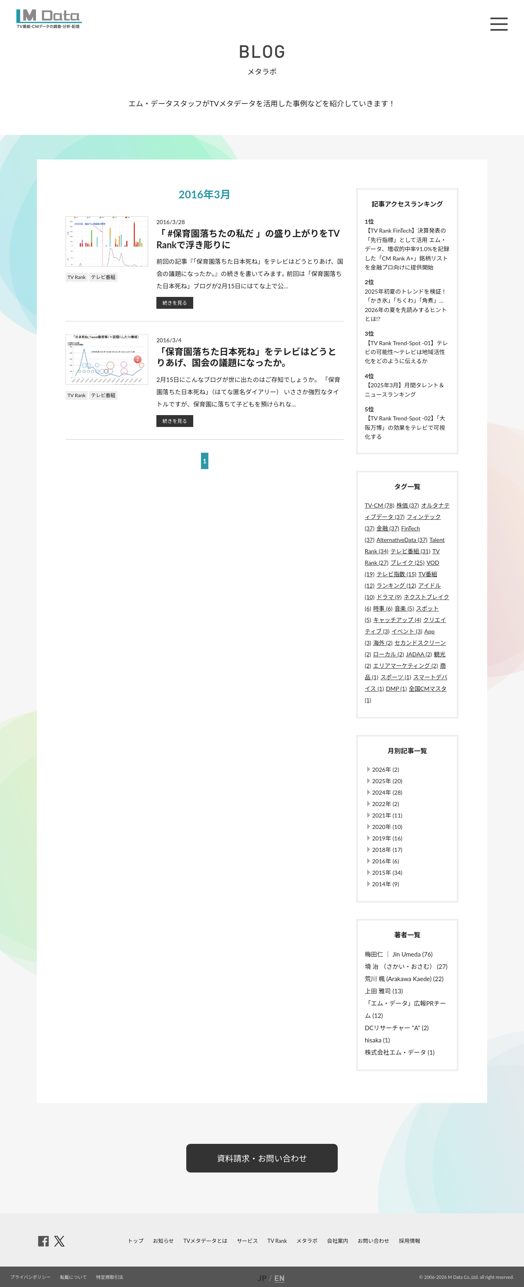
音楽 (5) (404, 608)
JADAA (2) (419, 654)
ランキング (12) (396, 585)
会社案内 (337, 1241)
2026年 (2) (385, 769)
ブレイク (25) (408, 562)
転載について (73, 1277)
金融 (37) (388, 528)
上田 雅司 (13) (384, 991)
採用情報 (409, 1241)
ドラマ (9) (389, 596)
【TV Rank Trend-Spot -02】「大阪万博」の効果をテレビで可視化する (405, 427)
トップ (136, 1241)
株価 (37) (407, 505)
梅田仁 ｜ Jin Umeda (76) (399, 954)
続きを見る (175, 303)
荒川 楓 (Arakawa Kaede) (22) (404, 978)
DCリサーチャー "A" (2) (397, 1027)
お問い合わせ (374, 1241)
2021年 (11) (387, 815)
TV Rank (77, 277)
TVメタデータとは (205, 1241)
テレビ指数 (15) (396, 574)
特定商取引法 (109, 1277)
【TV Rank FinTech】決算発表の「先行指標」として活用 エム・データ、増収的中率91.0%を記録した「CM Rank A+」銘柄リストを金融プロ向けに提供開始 (407, 249)
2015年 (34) (387, 872)
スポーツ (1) (395, 677)
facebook (43, 1241)
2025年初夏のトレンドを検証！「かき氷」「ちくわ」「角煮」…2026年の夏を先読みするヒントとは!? (406, 305)
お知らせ (163, 1241)
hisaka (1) (377, 1040)
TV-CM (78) (379, 505)
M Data (49, 18)
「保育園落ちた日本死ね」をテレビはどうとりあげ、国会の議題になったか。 (246, 357)
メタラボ (307, 1241)
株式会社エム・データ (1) (400, 1052)
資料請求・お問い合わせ (262, 1158)
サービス (247, 1241)
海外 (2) (383, 642)
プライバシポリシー (30, 1277)
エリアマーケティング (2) (405, 665)
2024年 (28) (387, 792)
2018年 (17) (387, 849)
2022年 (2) (385, 803)
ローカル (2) (388, 654)
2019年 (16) (387, 838)
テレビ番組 (103, 277)
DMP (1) (396, 688)
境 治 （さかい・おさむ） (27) (406, 966)
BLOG (262, 51)
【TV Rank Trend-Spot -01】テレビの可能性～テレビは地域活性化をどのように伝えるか (406, 352)
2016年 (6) (385, 861)
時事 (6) (383, 608)
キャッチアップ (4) (397, 619)
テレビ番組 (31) (410, 551)
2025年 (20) (387, 780)
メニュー (499, 24)
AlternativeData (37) (402, 539)
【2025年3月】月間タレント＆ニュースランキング (405, 390)
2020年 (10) (387, 826)
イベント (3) (406, 631)
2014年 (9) (385, 883)
